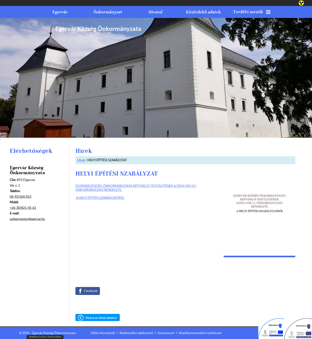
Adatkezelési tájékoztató (136, 333)
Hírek (81, 160)
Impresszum (166, 333)
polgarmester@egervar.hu (27, 219)
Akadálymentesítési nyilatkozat (200, 333)
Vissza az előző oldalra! (101, 317)
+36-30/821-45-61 (23, 207)
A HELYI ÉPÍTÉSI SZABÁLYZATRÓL (99, 197)
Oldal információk (103, 333)
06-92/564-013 (20, 196)
